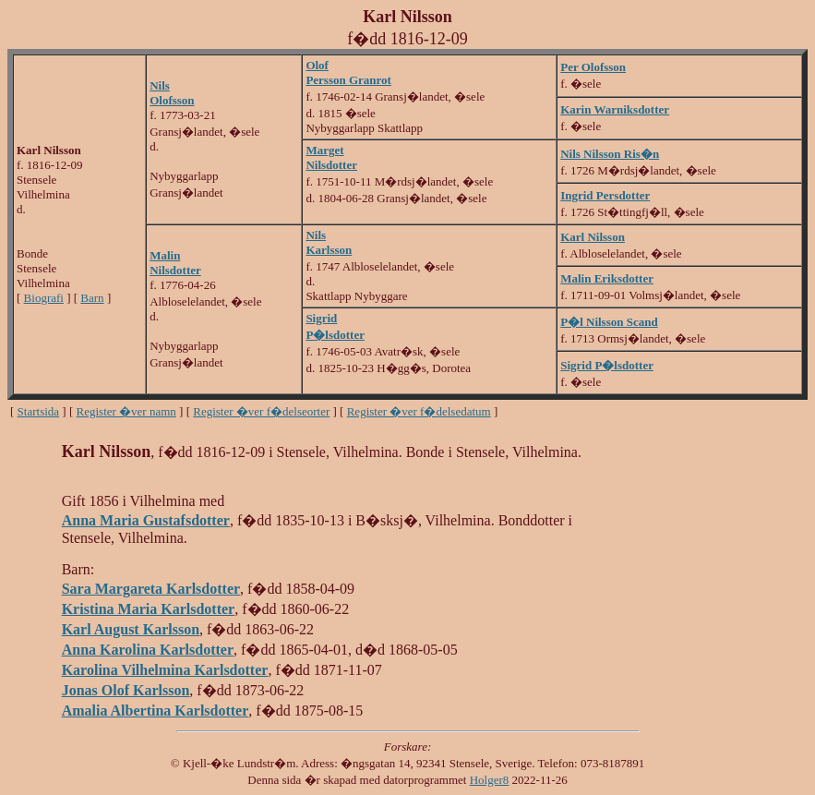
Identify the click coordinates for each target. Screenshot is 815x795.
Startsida (39, 411)
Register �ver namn (126, 411)
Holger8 (489, 780)
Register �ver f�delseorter (261, 411)
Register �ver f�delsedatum (419, 411)
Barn (91, 298)
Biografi (44, 298)
